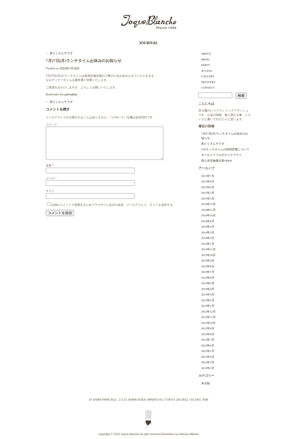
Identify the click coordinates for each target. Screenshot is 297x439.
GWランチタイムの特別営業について (225, 149)
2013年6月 (207, 277)
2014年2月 (207, 237)
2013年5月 (207, 283)
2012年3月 (207, 362)
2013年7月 (207, 271)
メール (51, 184)
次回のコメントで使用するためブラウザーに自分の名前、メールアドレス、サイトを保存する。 (113, 211)
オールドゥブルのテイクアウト (221, 154)
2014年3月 (207, 232)
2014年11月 (208, 209)
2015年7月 (207, 175)
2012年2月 (207, 368)
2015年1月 (207, 198)
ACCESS (206, 70)
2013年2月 (207, 300)
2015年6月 (207, 181)
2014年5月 (207, 226)
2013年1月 (207, 305)
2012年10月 (208, 322)
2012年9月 (207, 328)
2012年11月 (208, 317)
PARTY (205, 65)
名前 (49, 171)
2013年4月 (207, 288)
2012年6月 (207, 345)
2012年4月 (207, 356)
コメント (51, 124)
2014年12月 (208, 204)
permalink (71, 94)
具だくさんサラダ (59, 53)
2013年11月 (208, 249)
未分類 (205, 383)
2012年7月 (207, 339)
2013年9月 (207, 260)
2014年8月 (207, 221)
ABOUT (206, 53)
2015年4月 (207, 187)
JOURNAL (148, 43)
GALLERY (208, 76)
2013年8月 (207, 266)
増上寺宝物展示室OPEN (216, 160)
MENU (205, 59)
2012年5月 (207, 351)
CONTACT (208, 87)
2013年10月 (208, 255)
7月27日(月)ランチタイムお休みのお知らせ (224, 136)
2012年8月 (207, 334)
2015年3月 (207, 192)
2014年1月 (207, 243)
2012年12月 (208, 311)
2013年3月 (207, 294)
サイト (50, 197)
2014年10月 (208, 215)
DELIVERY (208, 82)
